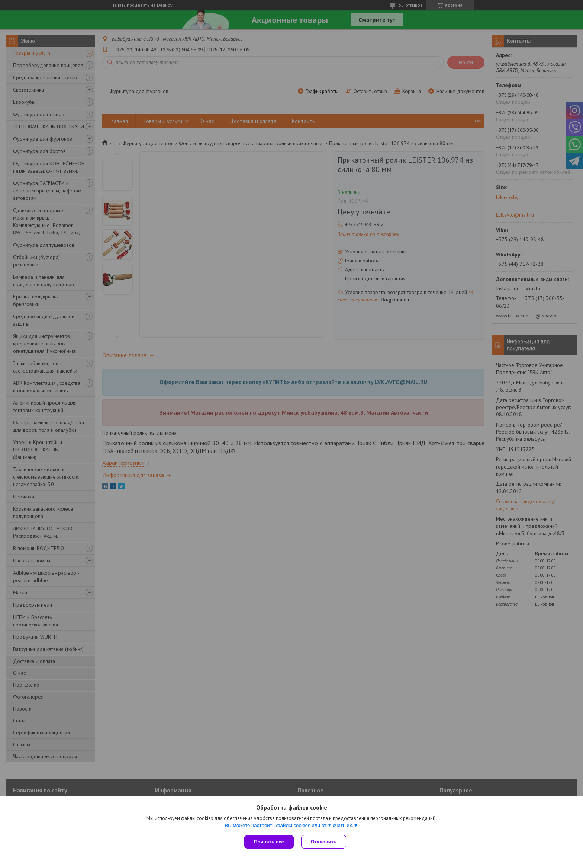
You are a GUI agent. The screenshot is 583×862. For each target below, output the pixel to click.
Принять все (269, 842)
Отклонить (323, 842)
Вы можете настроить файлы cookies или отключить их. (289, 825)
